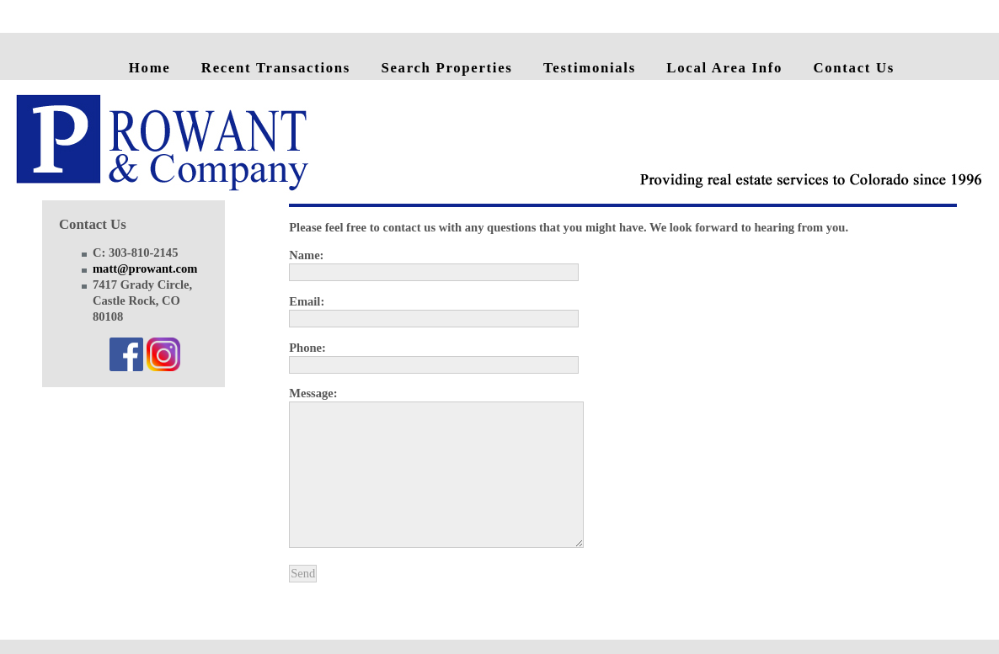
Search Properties (446, 68)
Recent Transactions (275, 68)
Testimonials (589, 68)
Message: (313, 393)
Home (150, 68)
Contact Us (854, 68)
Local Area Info (724, 68)
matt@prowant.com (145, 268)
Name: (306, 255)
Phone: (307, 347)
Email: (306, 301)
